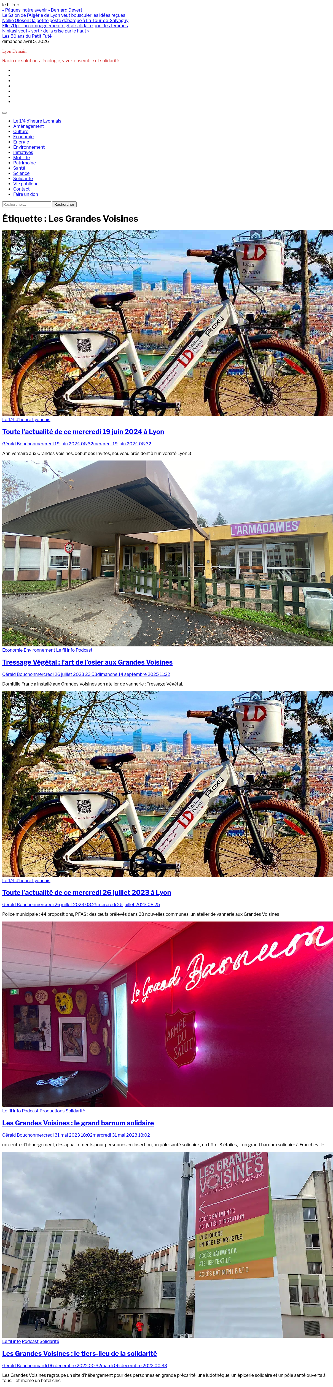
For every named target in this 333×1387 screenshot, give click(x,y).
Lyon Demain (14, 51)
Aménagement (28, 126)
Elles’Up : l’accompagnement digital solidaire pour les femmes (65, 25)
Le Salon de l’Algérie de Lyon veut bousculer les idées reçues (63, 15)
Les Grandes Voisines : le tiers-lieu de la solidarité (79, 1354)
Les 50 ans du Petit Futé (27, 36)
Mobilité (21, 157)
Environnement (29, 147)
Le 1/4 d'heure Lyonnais (26, 419)
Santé (19, 168)
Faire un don (25, 194)
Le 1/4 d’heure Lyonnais (37, 121)
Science (21, 173)
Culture (20, 131)
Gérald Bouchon (18, 443)
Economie (23, 136)
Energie (21, 142)
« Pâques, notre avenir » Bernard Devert (42, 10)
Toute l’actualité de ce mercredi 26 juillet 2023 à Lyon (86, 892)
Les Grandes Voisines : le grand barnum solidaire (78, 1123)
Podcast (84, 650)
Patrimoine (24, 163)
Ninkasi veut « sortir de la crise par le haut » (45, 31)
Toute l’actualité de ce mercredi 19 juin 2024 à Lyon (83, 432)
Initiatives (23, 152)
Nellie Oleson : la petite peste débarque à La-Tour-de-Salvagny (65, 20)
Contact (21, 189)
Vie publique (26, 183)
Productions (52, 1111)
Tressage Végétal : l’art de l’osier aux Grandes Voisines (87, 662)
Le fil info (65, 650)
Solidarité (23, 178)
